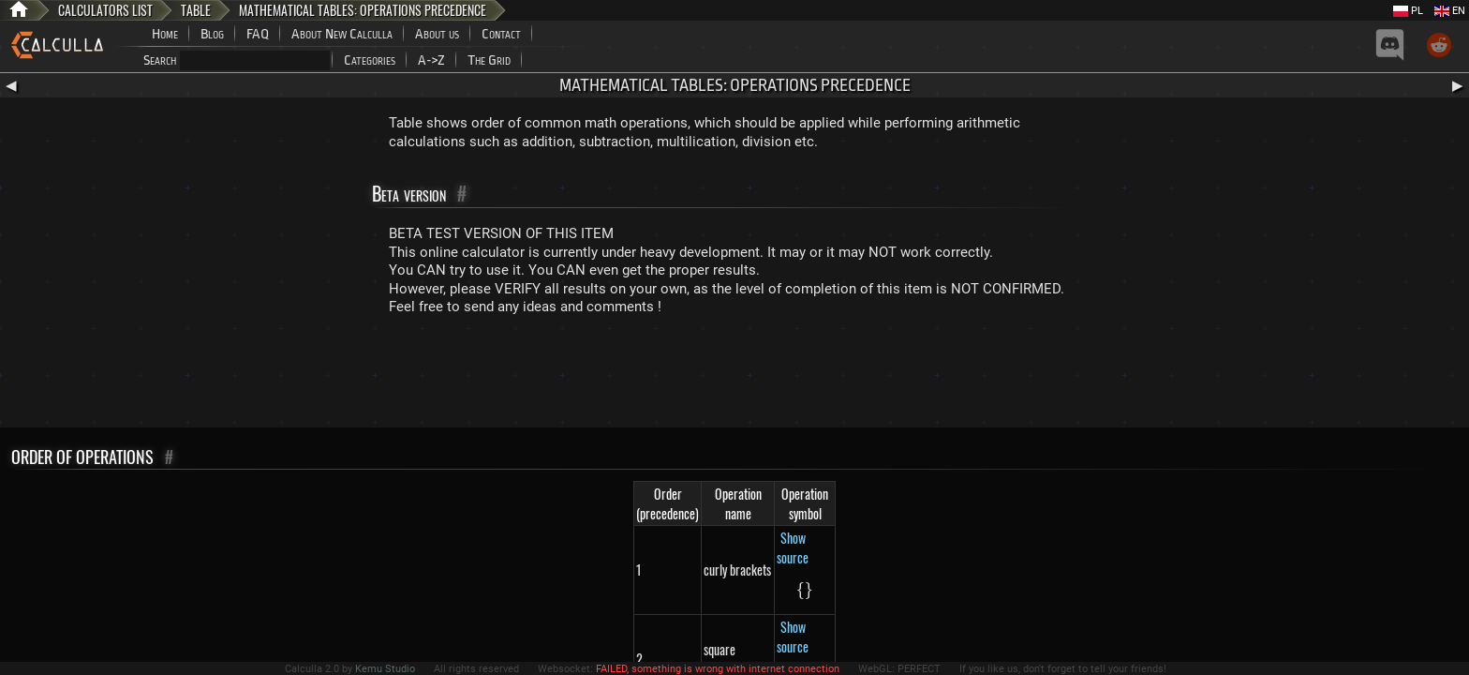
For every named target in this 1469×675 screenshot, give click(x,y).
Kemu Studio (385, 669)
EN (1449, 11)
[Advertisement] (734, 376)
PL (1408, 11)
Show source (793, 547)
